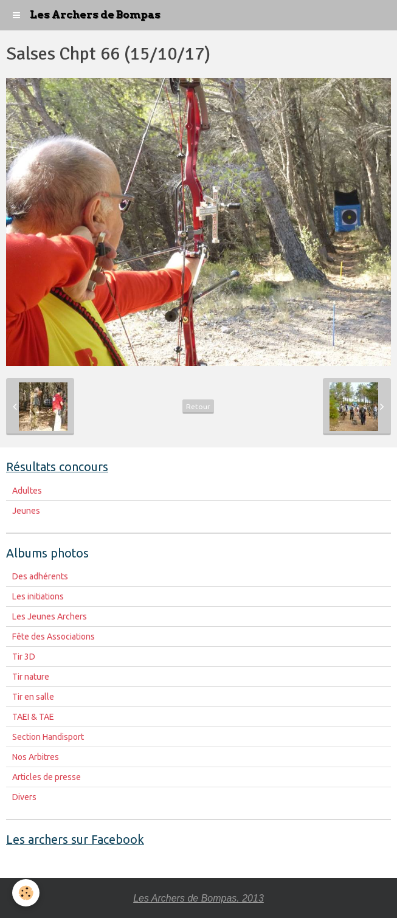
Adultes (27, 490)
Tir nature (30, 677)
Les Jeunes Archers (49, 616)
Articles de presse (46, 777)
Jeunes (26, 511)
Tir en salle (33, 697)
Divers (24, 797)
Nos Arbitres (35, 757)
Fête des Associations (53, 636)
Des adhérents (40, 576)
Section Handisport (48, 737)
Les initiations (38, 596)
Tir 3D (23, 656)
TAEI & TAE (33, 717)
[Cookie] (26, 892)
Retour (198, 406)
